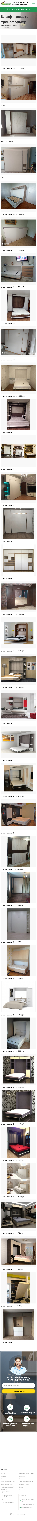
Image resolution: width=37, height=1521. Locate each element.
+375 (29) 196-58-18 (19, 4)
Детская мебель (6, 1479)
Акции (4, 1500)
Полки (21, 1479)
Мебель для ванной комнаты (7, 1488)
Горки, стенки (5, 1492)
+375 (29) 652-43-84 (20, 2)
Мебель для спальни (8, 1482)
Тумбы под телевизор (26, 1482)
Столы (21, 1487)
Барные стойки (24, 1484)
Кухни (3, 1473)
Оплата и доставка (8, 1503)
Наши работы (23, 1490)
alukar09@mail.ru (26, 1507)
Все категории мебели (18, 9)
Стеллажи (22, 1476)
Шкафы (3, 1476)
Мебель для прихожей (26, 1473)
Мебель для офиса (7, 1484)
